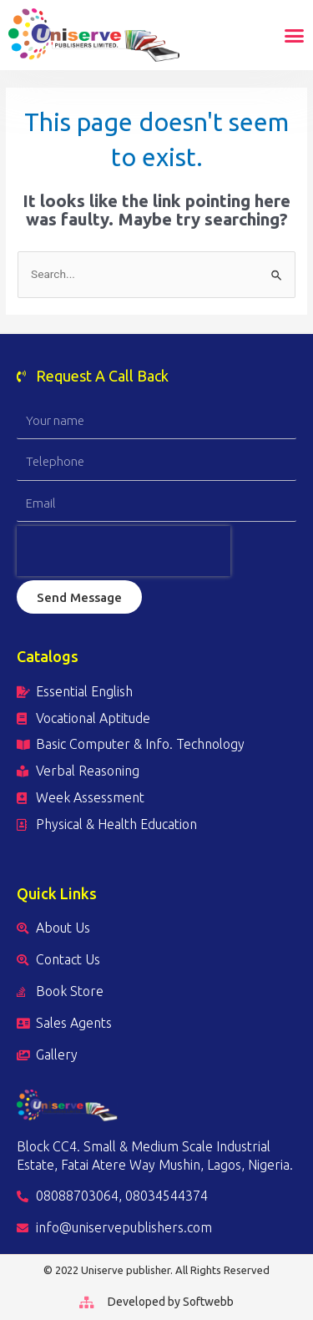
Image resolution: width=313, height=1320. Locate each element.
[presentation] (123, 551)
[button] (294, 35)
